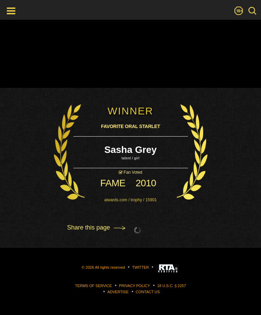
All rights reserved (110, 267)
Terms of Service (93, 286)
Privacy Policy (134, 286)
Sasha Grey (130, 149)
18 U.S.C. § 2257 (171, 286)
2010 (146, 183)
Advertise (118, 292)
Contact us (148, 292)
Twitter (140, 267)
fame (113, 183)
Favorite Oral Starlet (130, 126)
